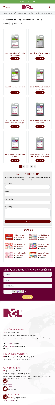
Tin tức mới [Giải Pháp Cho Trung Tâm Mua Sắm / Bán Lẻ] (27, 230)
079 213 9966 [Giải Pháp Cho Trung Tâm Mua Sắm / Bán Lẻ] (30, 1)
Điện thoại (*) (9, 199)
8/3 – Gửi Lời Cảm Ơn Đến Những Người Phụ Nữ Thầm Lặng (20, 254)
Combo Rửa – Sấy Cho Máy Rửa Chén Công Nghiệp (20, 245)
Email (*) (7, 191)
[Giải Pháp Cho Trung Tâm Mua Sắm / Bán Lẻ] (27, 7)
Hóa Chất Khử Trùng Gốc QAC (15, 87)
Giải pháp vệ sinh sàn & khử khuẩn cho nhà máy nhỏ (43, 245)
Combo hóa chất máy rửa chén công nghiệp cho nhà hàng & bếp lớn (43, 236)
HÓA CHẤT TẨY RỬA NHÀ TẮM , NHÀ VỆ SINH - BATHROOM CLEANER (40, 156)
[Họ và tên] (28, 187)
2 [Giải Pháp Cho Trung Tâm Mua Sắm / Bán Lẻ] (23, 166)
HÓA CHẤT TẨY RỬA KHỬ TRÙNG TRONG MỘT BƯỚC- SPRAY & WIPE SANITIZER (15, 122)
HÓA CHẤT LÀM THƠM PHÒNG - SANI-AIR (15, 156)
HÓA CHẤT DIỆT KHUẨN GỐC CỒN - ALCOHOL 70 (15, 54)
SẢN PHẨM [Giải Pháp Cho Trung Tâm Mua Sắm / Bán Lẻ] (18, 13)
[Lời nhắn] (28, 213)
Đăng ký (27, 221)
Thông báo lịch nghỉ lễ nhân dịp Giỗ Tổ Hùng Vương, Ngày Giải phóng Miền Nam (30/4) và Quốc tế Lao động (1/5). (20, 236)
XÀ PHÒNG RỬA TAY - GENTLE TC (40, 54)
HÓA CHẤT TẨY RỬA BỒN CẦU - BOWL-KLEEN (40, 122)
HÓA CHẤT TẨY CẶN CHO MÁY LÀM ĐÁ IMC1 (40, 88)
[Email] (28, 194)
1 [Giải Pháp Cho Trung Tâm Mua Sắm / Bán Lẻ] (20, 166)
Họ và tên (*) (9, 183)
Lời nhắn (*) (8, 207)
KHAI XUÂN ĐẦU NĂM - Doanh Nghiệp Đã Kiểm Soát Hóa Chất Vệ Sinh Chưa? (44, 254)
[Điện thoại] (28, 202)
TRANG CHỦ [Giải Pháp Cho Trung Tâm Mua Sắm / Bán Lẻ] (7, 13)
